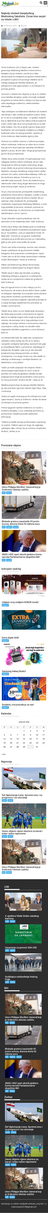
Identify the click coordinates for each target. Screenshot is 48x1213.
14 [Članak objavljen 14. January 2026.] (17, 738)
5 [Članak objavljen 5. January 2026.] (4, 734)
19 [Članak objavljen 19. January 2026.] (4, 742)
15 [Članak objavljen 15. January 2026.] (24, 738)
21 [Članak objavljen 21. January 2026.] (17, 742)
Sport (4, 836)
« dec (3, 754)
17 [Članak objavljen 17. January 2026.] (37, 738)
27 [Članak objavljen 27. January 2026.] (11, 746)
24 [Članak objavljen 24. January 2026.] (37, 742)
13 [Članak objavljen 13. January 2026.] (11, 738)
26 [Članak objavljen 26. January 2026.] (4, 746)
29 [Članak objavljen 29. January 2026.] (24, 746)
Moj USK (23, 26)
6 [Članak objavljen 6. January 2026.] (11, 734)
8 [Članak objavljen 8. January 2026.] (24, 734)
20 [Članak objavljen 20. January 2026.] (11, 742)
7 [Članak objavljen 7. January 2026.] (17, 734)
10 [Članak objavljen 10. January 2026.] (37, 734)
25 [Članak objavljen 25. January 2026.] (43, 742)
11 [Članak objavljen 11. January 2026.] (43, 734)
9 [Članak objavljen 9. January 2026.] (30, 734)
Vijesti (9, 493)
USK (7, 921)
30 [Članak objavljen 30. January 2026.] (30, 746)
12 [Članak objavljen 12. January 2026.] (4, 738)
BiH (5, 436)
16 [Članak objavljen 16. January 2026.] (30, 738)
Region (9, 527)
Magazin (5, 605)
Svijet (4, 800)
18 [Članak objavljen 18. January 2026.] (43, 738)
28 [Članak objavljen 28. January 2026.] (17, 746)
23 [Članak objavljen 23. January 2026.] (30, 742)
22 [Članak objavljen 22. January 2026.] (24, 742)
